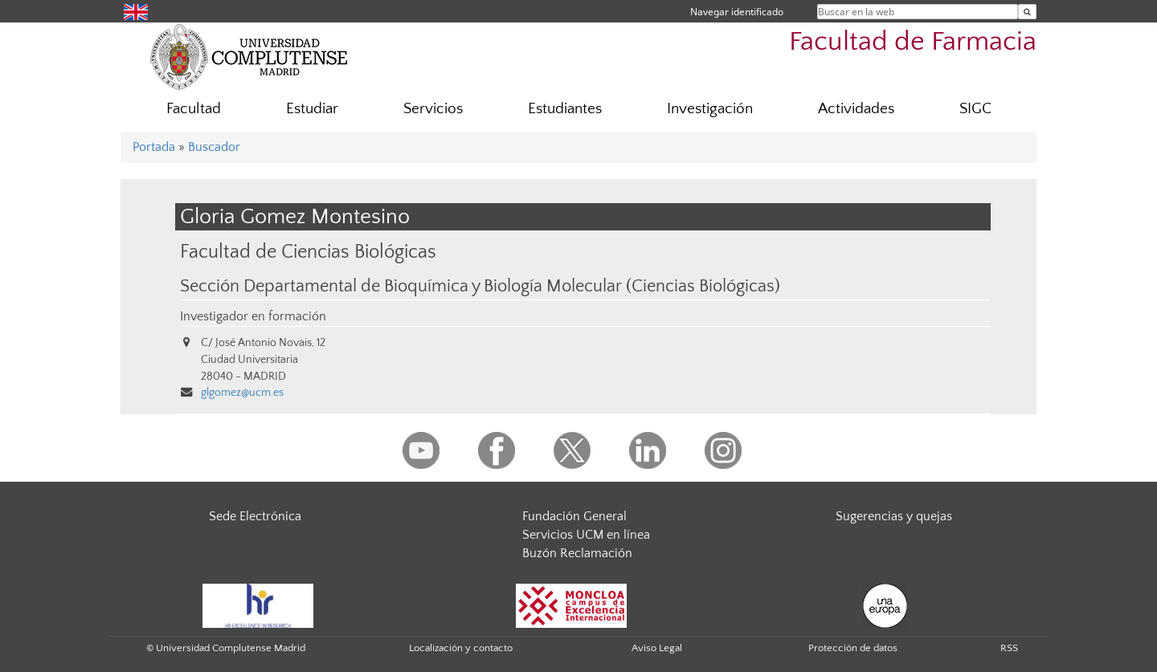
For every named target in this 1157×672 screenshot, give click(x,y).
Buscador (214, 147)
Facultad (193, 108)
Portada (154, 147)
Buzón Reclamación (577, 553)
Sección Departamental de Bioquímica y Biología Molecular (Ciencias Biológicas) (480, 286)
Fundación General (574, 516)
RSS (1009, 648)
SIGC (975, 108)
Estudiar (312, 108)
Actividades (856, 108)
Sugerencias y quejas (894, 516)
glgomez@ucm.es (242, 392)
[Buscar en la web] (1027, 11)
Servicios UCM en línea (586, 534)
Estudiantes (565, 108)
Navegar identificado (736, 11)
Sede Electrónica (255, 516)
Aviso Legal (657, 648)
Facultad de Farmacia (912, 42)
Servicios (433, 108)
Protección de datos (852, 648)
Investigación (710, 108)
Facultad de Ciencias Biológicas (308, 252)
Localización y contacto (461, 648)
